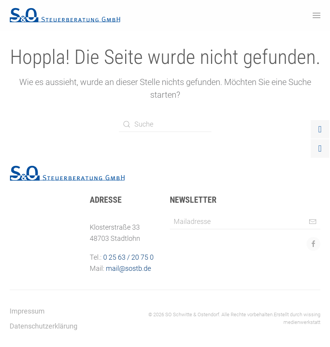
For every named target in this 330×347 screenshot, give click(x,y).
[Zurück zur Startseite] (65, 15)
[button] (316, 15)
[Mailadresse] (245, 221)
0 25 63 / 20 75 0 (128, 257)
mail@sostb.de (128, 268)
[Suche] (165, 124)
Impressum (27, 311)
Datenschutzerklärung (43, 326)
